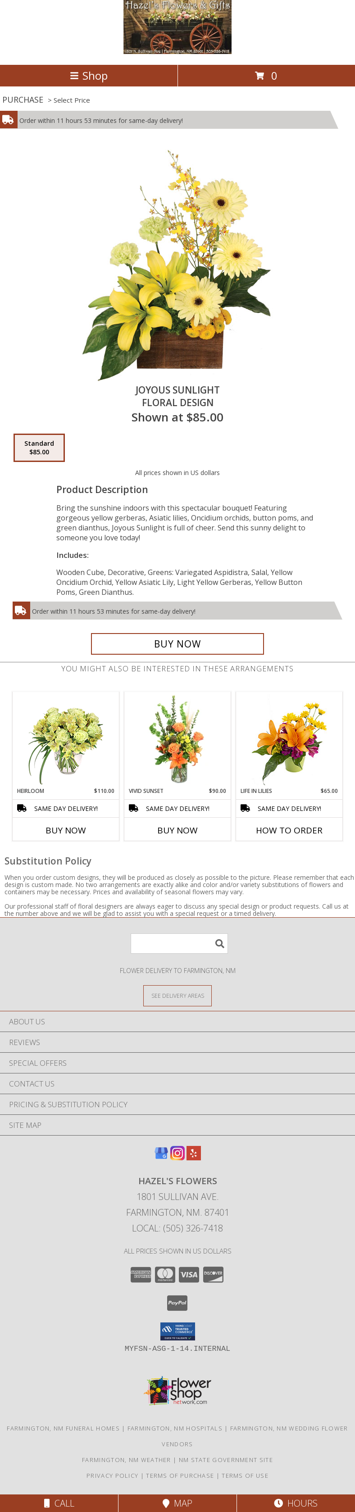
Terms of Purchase (180, 1475)
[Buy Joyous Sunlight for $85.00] (177, 644)
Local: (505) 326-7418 (177, 1228)
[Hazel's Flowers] (177, 51)
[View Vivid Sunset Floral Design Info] (177, 739)
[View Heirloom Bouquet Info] (66, 739)
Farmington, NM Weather (126, 1460)
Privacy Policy (112, 1475)
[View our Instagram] (177, 1157)
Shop (89, 75)
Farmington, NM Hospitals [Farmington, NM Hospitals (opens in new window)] (175, 1428)
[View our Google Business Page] (161, 1157)
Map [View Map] (177, 1503)
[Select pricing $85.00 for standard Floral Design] (39, 448)
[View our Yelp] (194, 1157)
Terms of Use (245, 1475)
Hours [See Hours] (296, 1503)
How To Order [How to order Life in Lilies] (289, 830)
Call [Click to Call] (59, 1503)
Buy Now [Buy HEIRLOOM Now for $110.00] (66, 830)
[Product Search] (179, 943)
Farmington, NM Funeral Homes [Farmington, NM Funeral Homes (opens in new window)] (63, 1428)
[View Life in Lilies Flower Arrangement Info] (289, 739)
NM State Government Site (226, 1460)
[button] (177, 1331)
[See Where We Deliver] (177, 995)
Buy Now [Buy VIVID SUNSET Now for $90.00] (177, 830)
